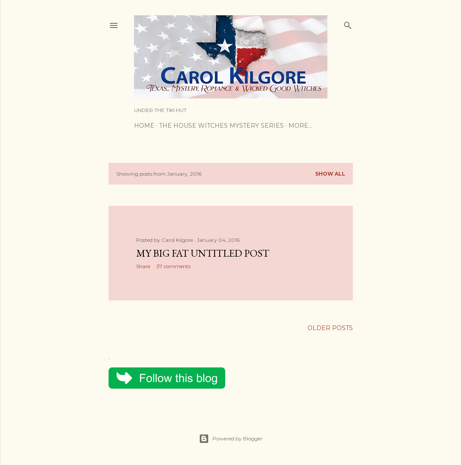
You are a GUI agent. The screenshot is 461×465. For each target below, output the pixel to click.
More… (300, 125)
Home (144, 125)
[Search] (348, 23)
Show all (330, 174)
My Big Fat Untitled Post (202, 253)
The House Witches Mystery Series (221, 125)
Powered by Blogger (231, 439)
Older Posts (330, 328)
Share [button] (143, 266)
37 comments (173, 266)
